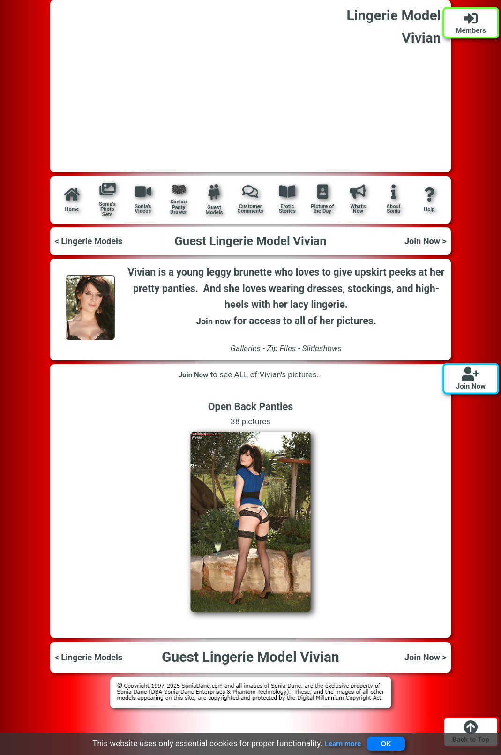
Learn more (339, 742)
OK (388, 742)
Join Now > (421, 241)
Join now (213, 321)
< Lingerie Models (94, 241)
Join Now (193, 374)
